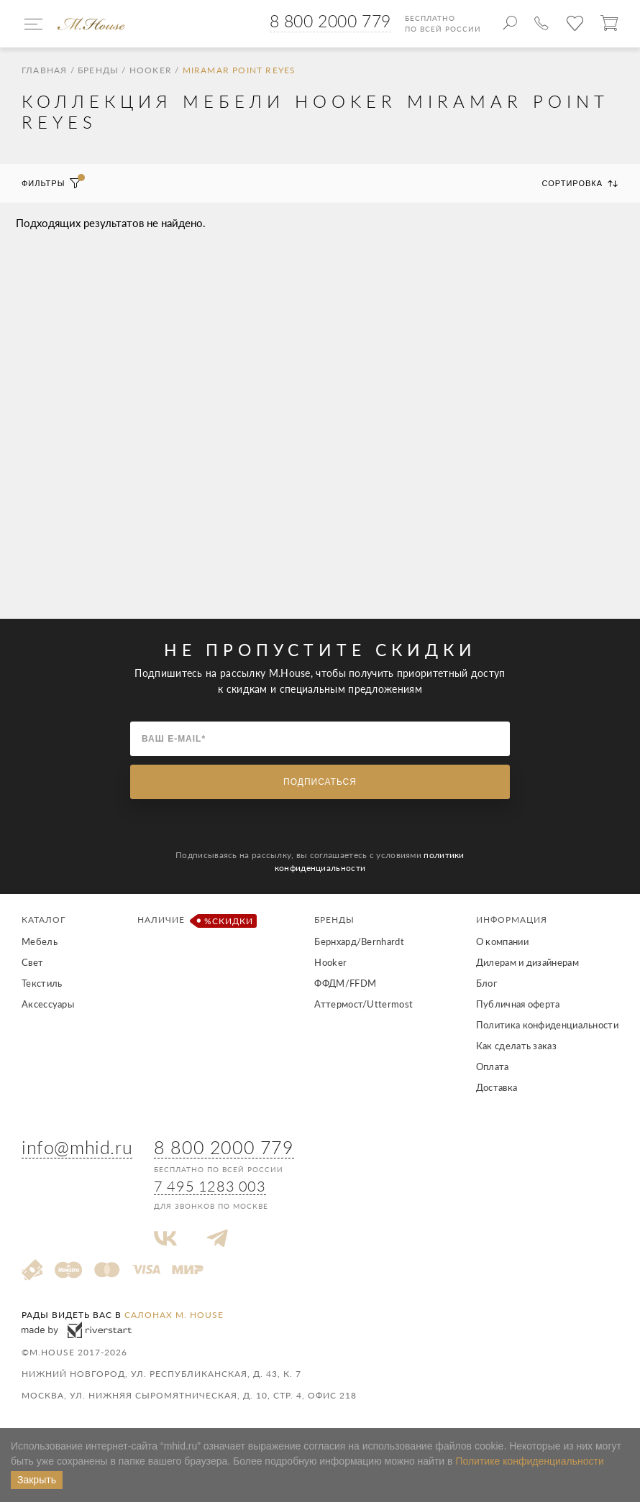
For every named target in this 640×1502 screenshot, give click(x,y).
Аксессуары (48, 1004)
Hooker (150, 70)
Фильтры (51, 183)
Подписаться (320, 782)
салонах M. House (174, 1314)
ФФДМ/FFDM (345, 983)
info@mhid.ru (77, 1147)
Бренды (98, 70)
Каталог (43, 919)
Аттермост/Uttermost (363, 1004)
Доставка (496, 1087)
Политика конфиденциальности (547, 1025)
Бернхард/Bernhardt (358, 941)
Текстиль (42, 983)
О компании (502, 941)
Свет (32, 962)
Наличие (194, 921)
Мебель (40, 941)
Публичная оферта (518, 1004)
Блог (486, 983)
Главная (44, 70)
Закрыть (36, 1479)
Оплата (492, 1066)
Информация (511, 919)
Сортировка (580, 183)
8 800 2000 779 (330, 21)
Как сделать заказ (516, 1045)
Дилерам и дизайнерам (527, 962)
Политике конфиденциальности (529, 1461)
